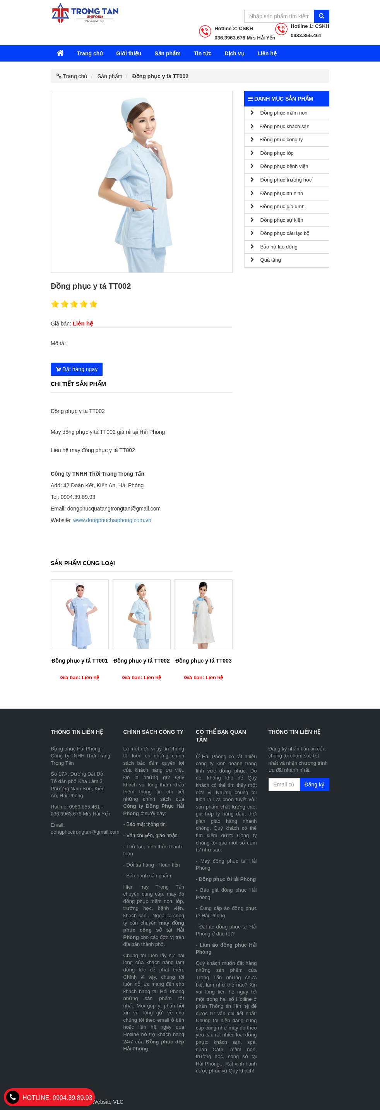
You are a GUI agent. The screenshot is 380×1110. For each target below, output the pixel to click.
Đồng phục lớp (272, 153)
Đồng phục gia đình (277, 206)
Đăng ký (314, 784)
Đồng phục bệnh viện (279, 166)
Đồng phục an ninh (276, 193)
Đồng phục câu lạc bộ (280, 233)
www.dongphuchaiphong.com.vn (112, 520)
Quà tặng (265, 260)
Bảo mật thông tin (145, 824)
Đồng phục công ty (276, 139)
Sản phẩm (167, 53)
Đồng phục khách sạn (280, 126)
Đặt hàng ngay (77, 369)
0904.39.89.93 (49, 1098)
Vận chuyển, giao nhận (151, 835)
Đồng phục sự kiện (276, 220)
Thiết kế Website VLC (97, 1102)
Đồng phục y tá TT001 (79, 661)
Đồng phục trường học (281, 180)
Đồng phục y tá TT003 (203, 661)
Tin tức (202, 53)
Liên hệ (266, 53)
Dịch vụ (234, 53)
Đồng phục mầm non (279, 113)
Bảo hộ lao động (274, 247)
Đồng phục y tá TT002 (141, 661)
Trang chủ (90, 53)
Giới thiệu (128, 53)
